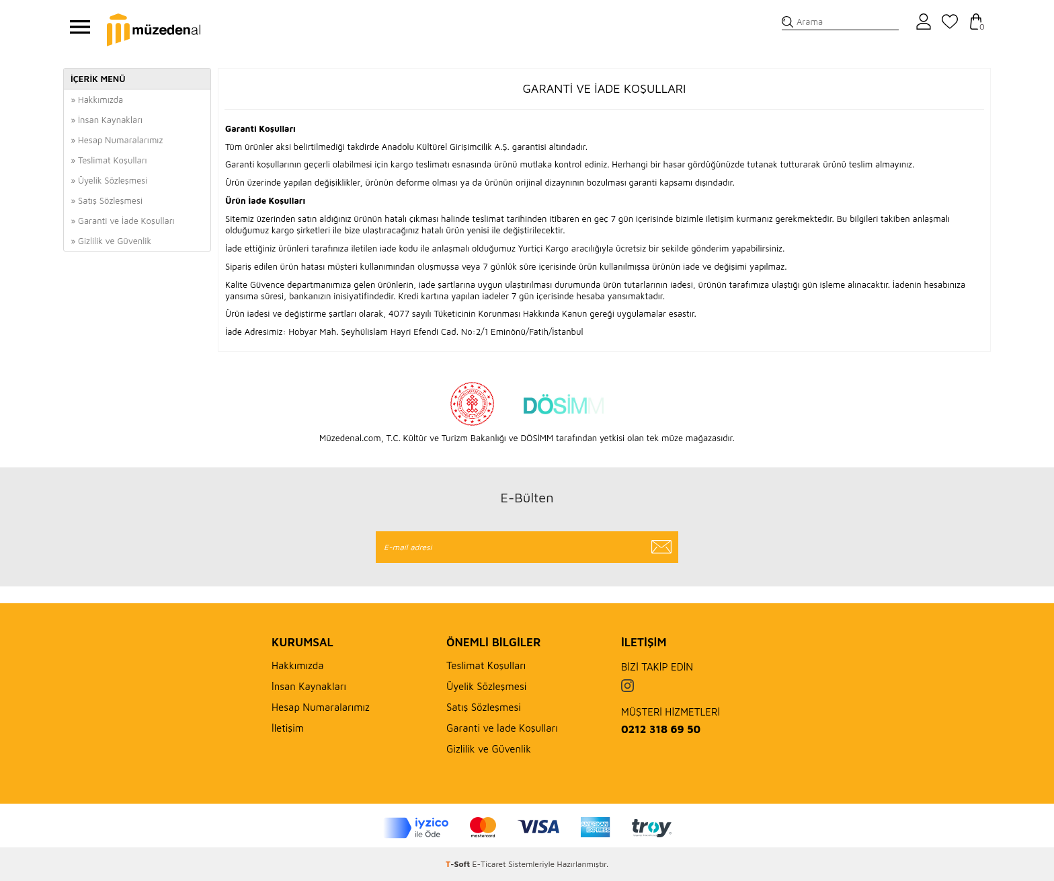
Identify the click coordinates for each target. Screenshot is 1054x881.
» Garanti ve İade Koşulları (123, 220)
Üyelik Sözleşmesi (486, 686)
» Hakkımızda (97, 99)
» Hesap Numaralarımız (117, 140)
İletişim (288, 728)
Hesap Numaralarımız (321, 707)
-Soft (459, 864)
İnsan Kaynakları (309, 686)
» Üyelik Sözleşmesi (109, 180)
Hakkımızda (298, 665)
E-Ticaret (489, 864)
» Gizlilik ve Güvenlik (111, 240)
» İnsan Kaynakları (107, 119)
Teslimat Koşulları (486, 665)
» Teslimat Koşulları (109, 160)
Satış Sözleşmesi (483, 707)
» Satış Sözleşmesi (107, 200)
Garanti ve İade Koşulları (502, 728)
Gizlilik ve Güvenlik (488, 749)
